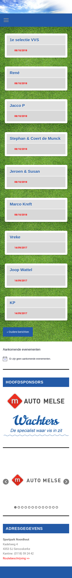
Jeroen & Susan (25, 171)
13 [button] (57, 507)
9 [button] (43, 507)
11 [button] (50, 507)
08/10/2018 (20, 50)
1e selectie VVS (24, 40)
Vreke (15, 237)
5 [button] (29, 507)
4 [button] (26, 507)
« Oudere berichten (18, 332)
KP (12, 302)
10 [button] (46, 507)
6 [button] (32, 507)
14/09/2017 (20, 247)
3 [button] (22, 507)
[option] (36, 480)
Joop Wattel (21, 270)
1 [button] (15, 507)
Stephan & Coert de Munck (35, 138)
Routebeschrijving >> (16, 558)
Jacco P (17, 105)
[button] (6, 482)
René (15, 72)
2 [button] (19, 507)
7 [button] (36, 507)
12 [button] (53, 507)
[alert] (36, 359)
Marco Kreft (21, 204)
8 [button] (39, 507)
